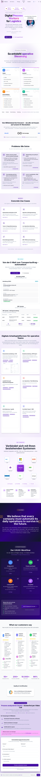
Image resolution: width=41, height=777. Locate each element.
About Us (23, 2)
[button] (11, 368)
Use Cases (12, 1)
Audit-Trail (31, 180)
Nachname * (23, 743)
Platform (6, 1)
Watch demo (8, 37)
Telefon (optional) (7, 759)
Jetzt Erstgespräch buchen (30, 606)
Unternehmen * (6, 754)
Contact (29, 1)
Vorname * (4, 743)
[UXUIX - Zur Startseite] (2, 1)
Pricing (18, 1)
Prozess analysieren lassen (20, 765)
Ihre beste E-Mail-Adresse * (8, 749)
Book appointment (18, 37)
